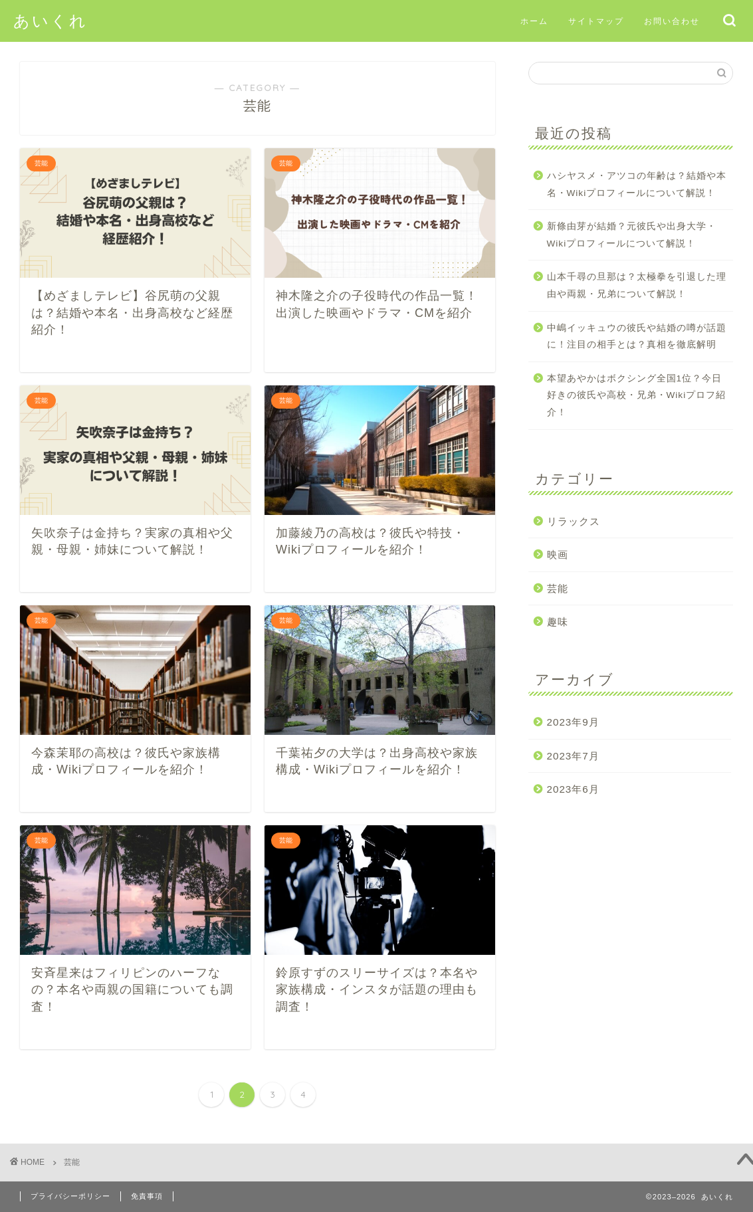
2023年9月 (573, 722)
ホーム (534, 21)
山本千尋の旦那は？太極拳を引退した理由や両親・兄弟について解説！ (636, 285)
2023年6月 (573, 789)
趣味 (557, 621)
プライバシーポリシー (70, 1196)
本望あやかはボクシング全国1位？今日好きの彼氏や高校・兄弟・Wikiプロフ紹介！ (636, 395)
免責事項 (147, 1196)
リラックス (573, 521)
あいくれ (50, 21)
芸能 (557, 588)
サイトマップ (596, 21)
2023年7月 (573, 755)
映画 (557, 554)
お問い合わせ (672, 21)
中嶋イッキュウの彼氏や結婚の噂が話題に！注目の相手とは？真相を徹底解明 (636, 336)
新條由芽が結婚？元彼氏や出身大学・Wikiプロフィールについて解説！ (631, 235)
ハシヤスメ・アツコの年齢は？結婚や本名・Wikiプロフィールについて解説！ (636, 184)
